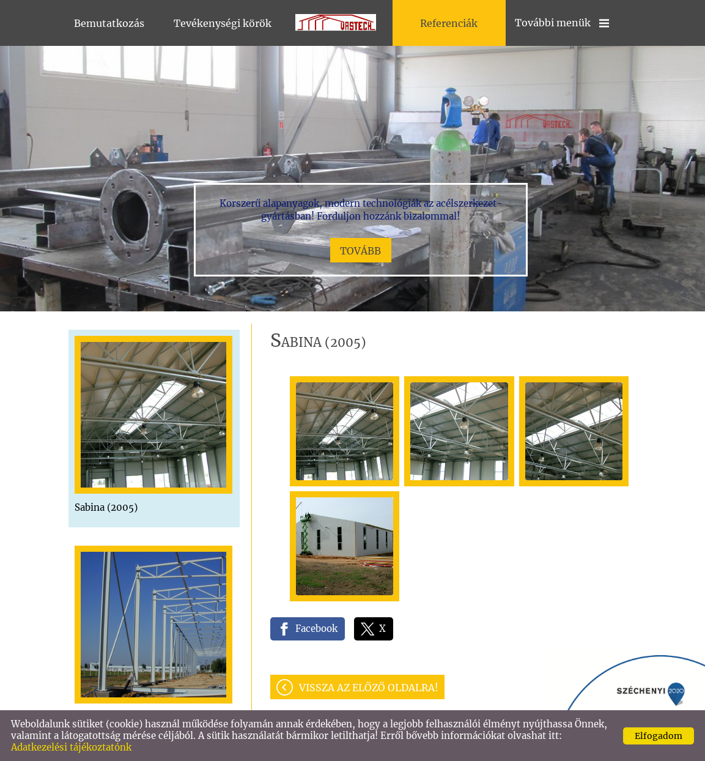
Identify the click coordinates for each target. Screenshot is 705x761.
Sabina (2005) (106, 507)
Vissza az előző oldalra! (368, 687)
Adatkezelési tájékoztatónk (71, 747)
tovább (360, 251)
